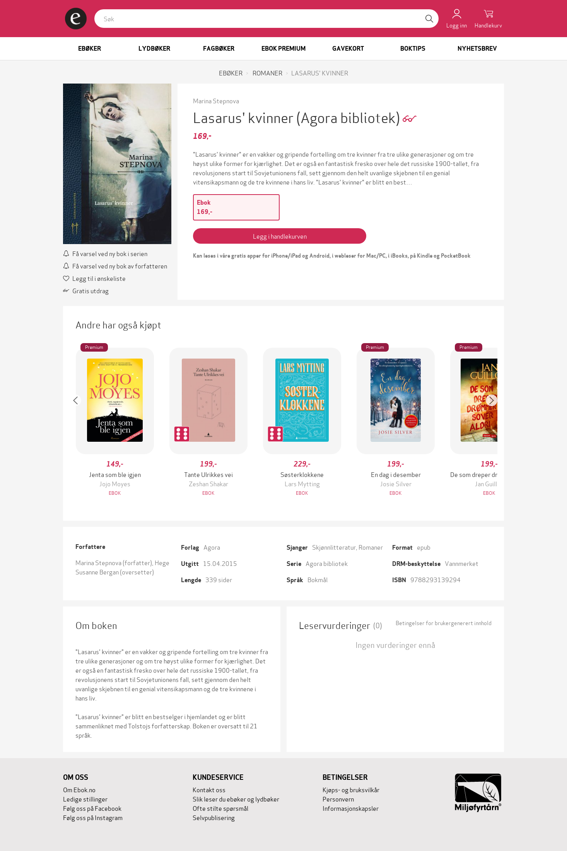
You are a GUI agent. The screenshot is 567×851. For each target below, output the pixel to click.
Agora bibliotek (327, 563)
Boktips (412, 48)
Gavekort (348, 48)
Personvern (338, 798)
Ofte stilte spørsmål (220, 807)
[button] (79, 422)
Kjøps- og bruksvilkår (351, 789)
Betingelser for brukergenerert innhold (444, 623)
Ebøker (89, 48)
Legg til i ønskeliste (94, 277)
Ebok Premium (283, 48)
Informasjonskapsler (351, 807)
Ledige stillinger (85, 798)
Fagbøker (218, 48)
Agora (211, 546)
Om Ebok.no (79, 789)
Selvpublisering (214, 817)
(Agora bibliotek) (349, 116)
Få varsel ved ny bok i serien (105, 253)
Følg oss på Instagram (93, 817)
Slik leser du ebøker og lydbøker (236, 798)
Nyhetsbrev (477, 48)
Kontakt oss (209, 789)
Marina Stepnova (216, 100)
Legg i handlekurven (280, 235)
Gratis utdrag (86, 290)
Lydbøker (154, 48)
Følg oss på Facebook (92, 807)
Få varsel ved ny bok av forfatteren (115, 265)
